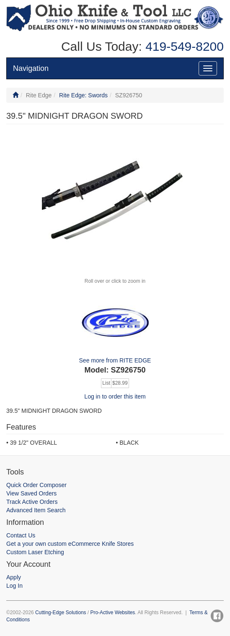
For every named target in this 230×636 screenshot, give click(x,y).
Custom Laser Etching (35, 552)
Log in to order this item (114, 396)
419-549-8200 (183, 46)
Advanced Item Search (36, 510)
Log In (14, 585)
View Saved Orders (31, 493)
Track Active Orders (31, 501)
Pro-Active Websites (112, 612)
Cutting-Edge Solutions (60, 612)
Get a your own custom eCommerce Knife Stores (70, 543)
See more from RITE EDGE (115, 360)
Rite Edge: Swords (83, 95)
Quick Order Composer (36, 485)
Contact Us (20, 535)
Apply (13, 577)
